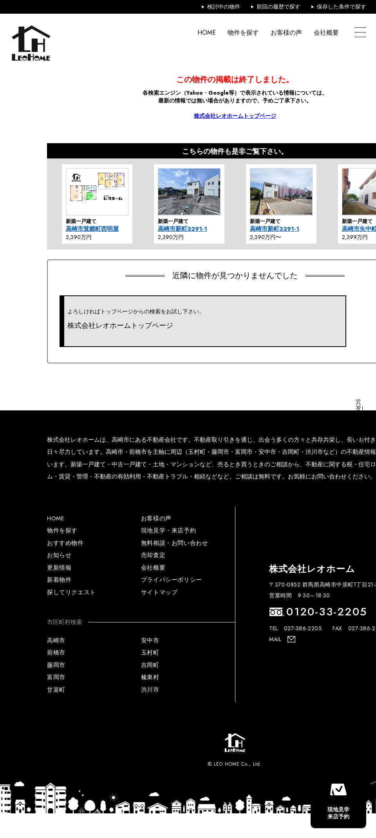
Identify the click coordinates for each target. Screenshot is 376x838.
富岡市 (56, 677)
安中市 (150, 640)
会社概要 (326, 32)
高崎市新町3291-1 (182, 229)
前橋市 (56, 652)
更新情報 (59, 567)
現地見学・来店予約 (168, 530)
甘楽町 (56, 689)
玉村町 (150, 652)
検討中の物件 (223, 7)
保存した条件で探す (341, 7)
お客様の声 (286, 32)
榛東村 (150, 677)
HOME (206, 32)
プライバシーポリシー (171, 579)
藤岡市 (56, 665)
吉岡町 (150, 665)
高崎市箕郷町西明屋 (92, 229)
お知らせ (59, 555)
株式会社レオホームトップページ (235, 116)
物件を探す (243, 32)
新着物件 (59, 579)
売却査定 (153, 555)
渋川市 (150, 689)
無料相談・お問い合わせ (174, 543)
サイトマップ (159, 592)
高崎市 (56, 640)
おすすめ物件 (65, 543)
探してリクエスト (71, 592)
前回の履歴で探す (278, 7)
